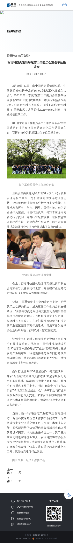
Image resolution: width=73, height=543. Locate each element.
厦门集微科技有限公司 (40, 535)
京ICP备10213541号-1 (24, 538)
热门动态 (23, 55)
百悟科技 (12, 55)
